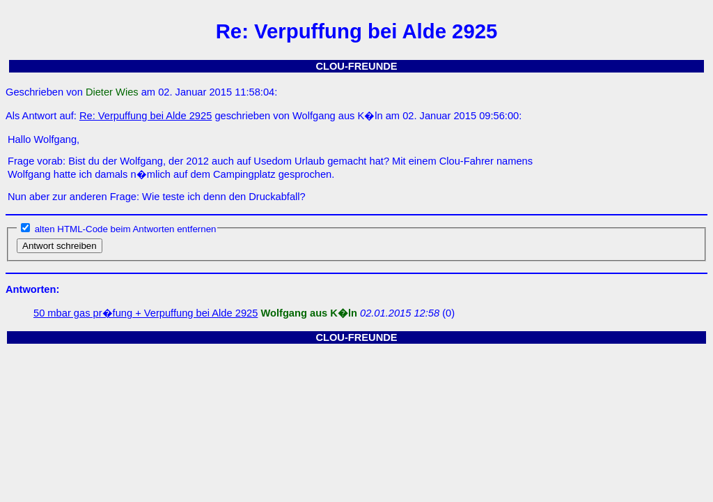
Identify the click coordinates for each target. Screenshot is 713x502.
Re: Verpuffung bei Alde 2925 (145, 115)
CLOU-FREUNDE (356, 66)
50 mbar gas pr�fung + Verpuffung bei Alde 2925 (145, 313)
